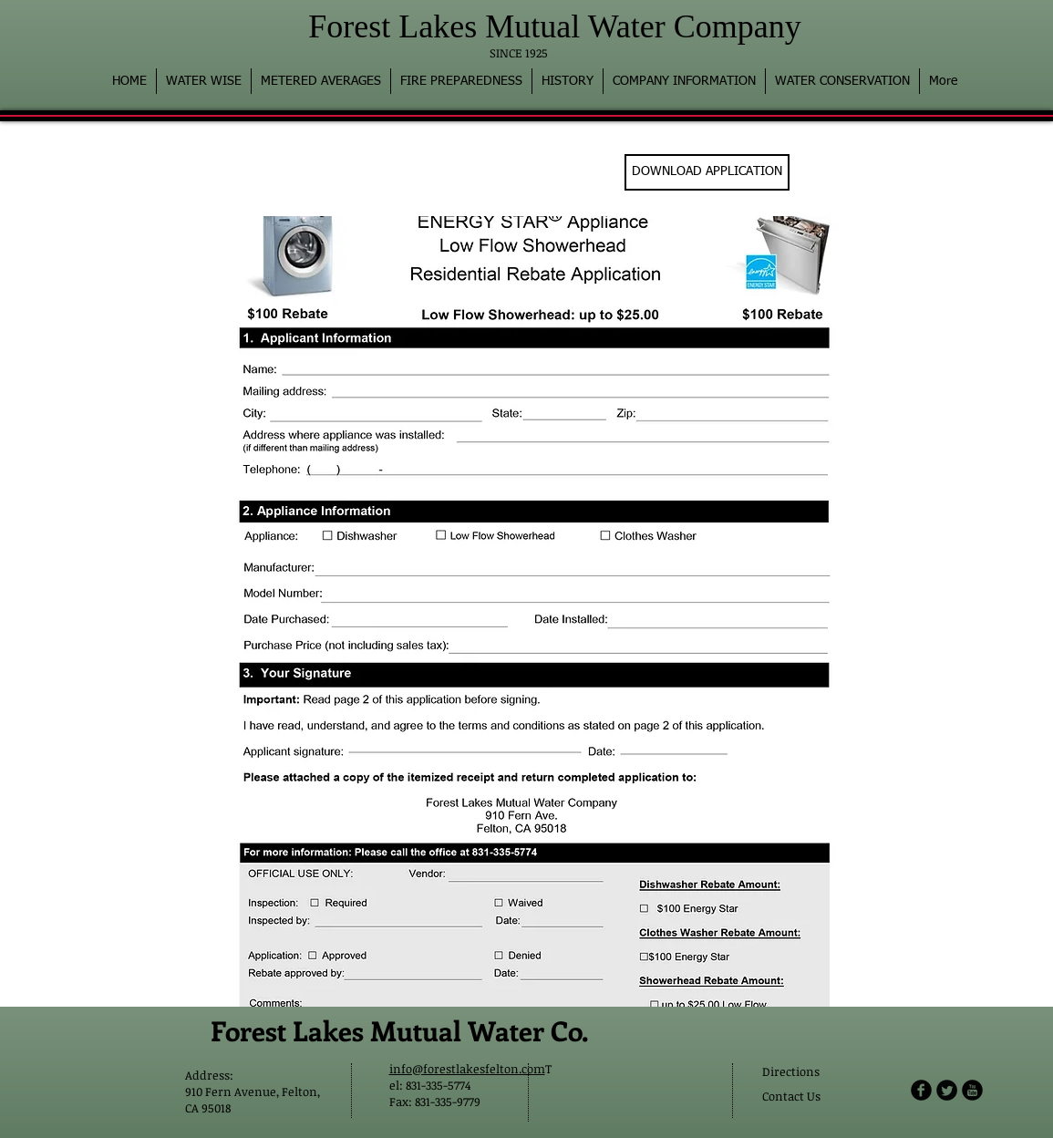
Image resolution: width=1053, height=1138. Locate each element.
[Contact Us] (795, 1097)
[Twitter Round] (946, 1090)
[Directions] (807, 1071)
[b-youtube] (972, 1090)
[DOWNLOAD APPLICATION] (707, 172)
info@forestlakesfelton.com (467, 1068)
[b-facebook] (921, 1090)
